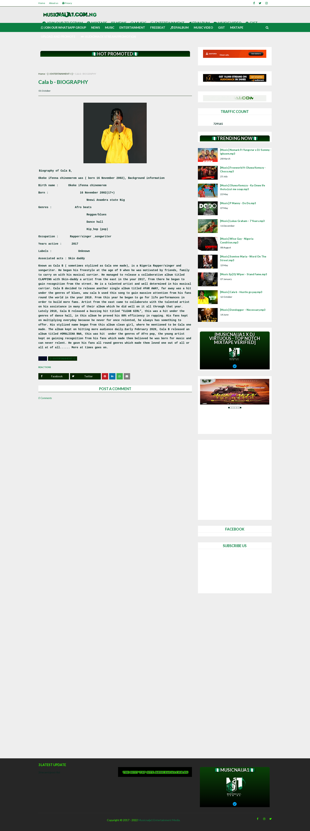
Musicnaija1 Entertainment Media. (159, 820)
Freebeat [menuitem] (157, 27)
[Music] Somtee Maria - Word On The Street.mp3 (243, 258)
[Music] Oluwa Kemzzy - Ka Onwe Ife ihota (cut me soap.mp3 (242, 187)
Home (41, 3)
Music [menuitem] (109, 27)
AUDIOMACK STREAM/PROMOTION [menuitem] (108, 36)
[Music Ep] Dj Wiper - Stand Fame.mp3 (243, 274)
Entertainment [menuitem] (132, 27)
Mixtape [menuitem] (236, 27)
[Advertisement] (115, 64)
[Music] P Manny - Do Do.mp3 (238, 203)
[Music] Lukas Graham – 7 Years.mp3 (242, 221)
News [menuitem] (95, 27)
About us (53, 3)
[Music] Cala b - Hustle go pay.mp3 (241, 292)
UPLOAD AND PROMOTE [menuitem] (58, 36)
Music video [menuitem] (203, 27)
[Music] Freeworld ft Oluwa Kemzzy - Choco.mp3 (243, 169)
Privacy (67, 3)
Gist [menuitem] (221, 27)
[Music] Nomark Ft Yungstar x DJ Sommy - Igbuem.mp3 (245, 151)
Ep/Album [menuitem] (179, 27)
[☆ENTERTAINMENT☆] (60, 73)
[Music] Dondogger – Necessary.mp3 (243, 309)
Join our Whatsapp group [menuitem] (63, 27)
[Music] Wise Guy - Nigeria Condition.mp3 (236, 240)
